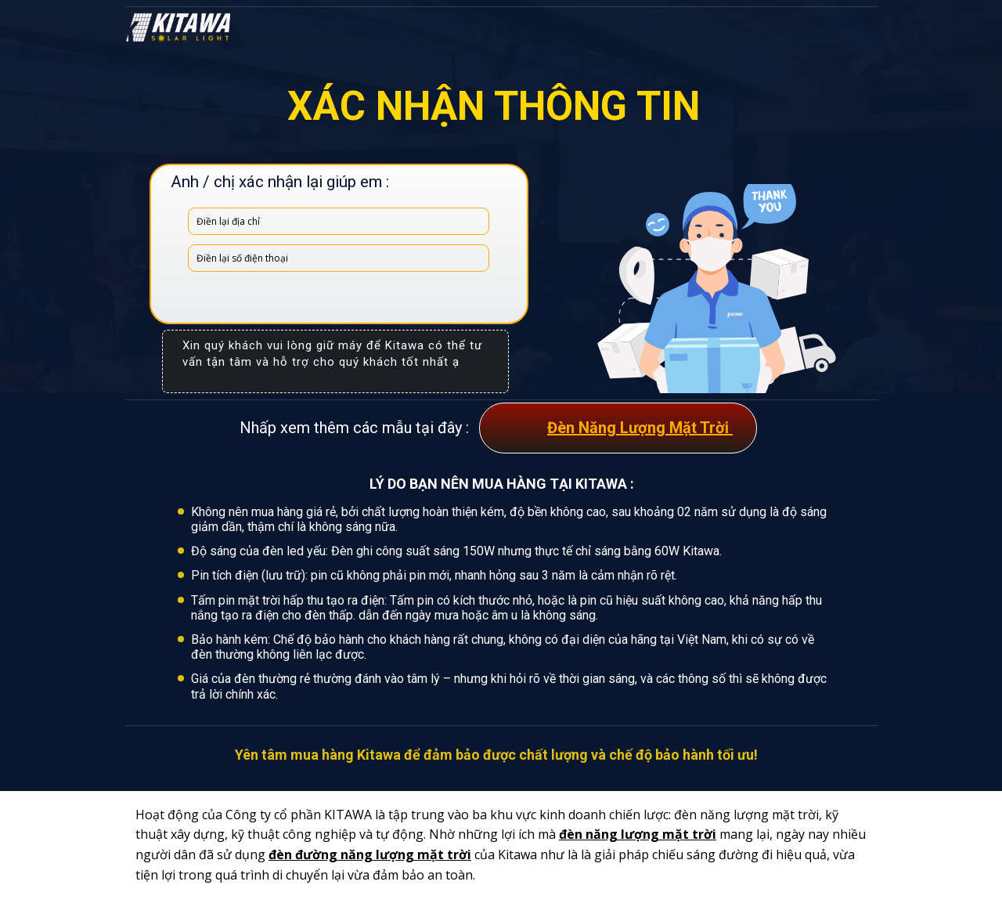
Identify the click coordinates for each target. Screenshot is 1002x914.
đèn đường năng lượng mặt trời (370, 854)
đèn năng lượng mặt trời (637, 834)
